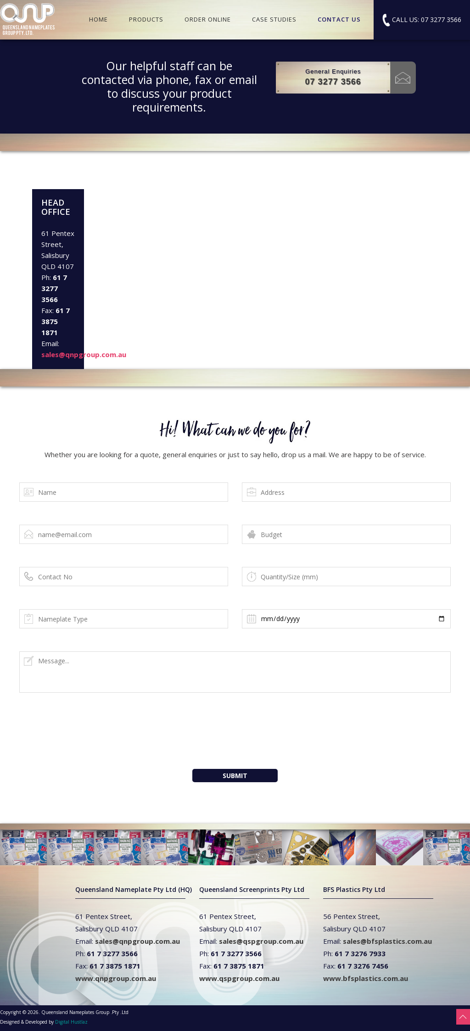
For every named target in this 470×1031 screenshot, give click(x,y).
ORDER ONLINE (208, 19)
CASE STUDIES (274, 19)
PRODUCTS (146, 19)
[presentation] (237, 740)
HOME (98, 19)
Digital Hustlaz (71, 1022)
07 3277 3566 (333, 81)
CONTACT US (339, 19)
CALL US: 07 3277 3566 (421, 20)
